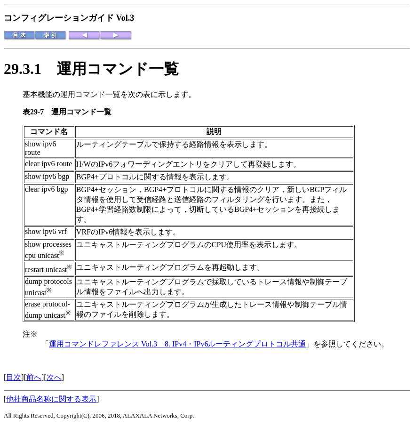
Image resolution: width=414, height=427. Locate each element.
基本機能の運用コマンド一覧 (71, 94)
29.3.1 (30, 68)
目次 (13, 377)
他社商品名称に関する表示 (51, 399)
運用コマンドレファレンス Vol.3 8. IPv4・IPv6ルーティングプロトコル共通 (177, 344)
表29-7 (37, 112)
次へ (54, 377)
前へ (33, 377)
